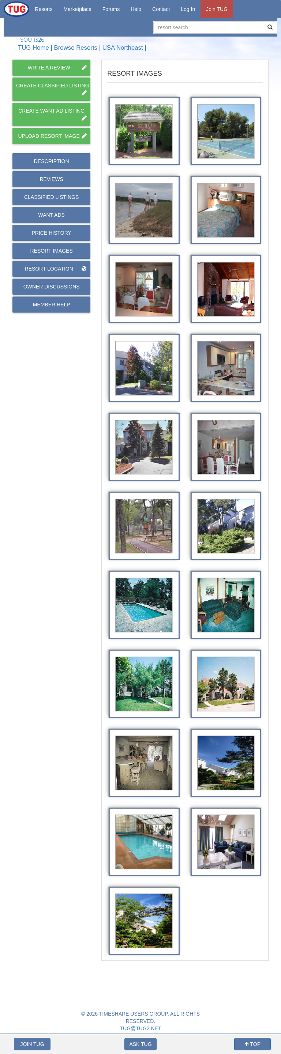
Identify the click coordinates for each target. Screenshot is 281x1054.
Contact (161, 9)
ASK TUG (140, 1044)
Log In (188, 9)
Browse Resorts (75, 47)
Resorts (43, 9)
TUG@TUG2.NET (140, 1028)
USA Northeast (122, 47)
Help (136, 9)
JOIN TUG (32, 1044)
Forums (111, 9)
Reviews (51, 179)
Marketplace (77, 9)
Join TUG (217, 9)
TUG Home (33, 47)
